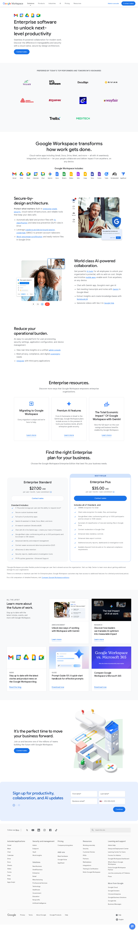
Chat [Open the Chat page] (9, 859)
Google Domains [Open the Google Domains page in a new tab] (113, 898)
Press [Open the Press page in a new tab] (110, 884)
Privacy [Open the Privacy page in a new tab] (22, 922)
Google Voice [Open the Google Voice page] (62, 867)
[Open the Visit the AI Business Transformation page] (99, 646)
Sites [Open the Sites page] (9, 883)
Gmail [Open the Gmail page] (9, 853)
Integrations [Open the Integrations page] (87, 873)
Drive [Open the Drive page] (9, 866)
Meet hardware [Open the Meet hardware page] (63, 864)
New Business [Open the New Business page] (37, 874)
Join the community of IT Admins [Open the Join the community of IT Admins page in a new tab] (119, 880)
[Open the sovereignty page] (55, 361)
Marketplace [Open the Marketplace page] (87, 869)
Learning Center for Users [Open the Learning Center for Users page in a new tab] (117, 859)
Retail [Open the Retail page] (34, 884)
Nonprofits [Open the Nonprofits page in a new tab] (36, 907)
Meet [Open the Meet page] (9, 856)
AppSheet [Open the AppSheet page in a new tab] (61, 870)
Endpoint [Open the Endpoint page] (36, 856)
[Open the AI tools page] (90, 278)
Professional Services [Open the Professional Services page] (40, 890)
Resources (77, 3)
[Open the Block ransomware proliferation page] (31, 244)
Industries (52, 3)
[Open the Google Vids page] (109, 310)
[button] (132, 926)
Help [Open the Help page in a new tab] (66, 922)
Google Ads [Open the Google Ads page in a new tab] (112, 908)
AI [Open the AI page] (60, 3)
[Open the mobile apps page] (91, 284)
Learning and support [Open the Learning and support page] (117, 849)
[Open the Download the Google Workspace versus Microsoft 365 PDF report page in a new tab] (100, 694)
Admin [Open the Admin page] (35, 853)
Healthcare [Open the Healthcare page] (36, 897)
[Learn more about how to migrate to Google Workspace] (31, 426)
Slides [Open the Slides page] (9, 876)
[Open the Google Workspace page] (13, 3)
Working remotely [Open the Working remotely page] (89, 853)
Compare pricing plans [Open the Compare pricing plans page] (65, 853)
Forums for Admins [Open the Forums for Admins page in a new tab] (114, 863)
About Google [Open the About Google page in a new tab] (41, 922)
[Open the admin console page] (55, 357)
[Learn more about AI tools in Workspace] (69, 426)
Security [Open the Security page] (85, 856)
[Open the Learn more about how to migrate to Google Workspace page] (31, 442)
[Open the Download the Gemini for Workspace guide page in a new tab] (58, 694)
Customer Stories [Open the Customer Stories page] (89, 859)
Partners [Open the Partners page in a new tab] (86, 866)
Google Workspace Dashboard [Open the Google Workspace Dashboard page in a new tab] (118, 866)
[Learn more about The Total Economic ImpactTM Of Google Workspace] (106, 426)
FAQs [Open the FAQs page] (84, 863)
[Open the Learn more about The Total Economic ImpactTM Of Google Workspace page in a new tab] (106, 442)
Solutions (30, 3)
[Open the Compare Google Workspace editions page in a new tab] (55, 585)
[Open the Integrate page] (21, 368)
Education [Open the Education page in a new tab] (36, 904)
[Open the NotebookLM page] (83, 306)
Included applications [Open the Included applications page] (16, 849)
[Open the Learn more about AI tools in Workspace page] (69, 442)
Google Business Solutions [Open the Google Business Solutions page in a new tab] (117, 905)
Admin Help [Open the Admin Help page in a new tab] (112, 853)
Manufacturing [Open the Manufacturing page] (38, 887)
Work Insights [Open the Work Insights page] (37, 863)
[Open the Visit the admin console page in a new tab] (113, 3)
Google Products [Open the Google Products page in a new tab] (55, 922)
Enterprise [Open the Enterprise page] (36, 880)
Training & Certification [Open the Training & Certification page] (90, 876)
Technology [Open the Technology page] (36, 894)
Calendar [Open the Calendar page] (10, 863)
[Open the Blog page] (17, 837)
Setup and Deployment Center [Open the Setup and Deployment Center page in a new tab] (118, 856)
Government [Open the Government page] (37, 900)
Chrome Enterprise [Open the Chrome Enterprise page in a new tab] (114, 901)
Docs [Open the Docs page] (9, 869)
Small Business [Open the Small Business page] (37, 877)
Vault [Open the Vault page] (34, 859)
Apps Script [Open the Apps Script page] (11, 889)
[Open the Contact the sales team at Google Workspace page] (128, 3)
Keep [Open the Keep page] (9, 886)
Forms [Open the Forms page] (9, 879)
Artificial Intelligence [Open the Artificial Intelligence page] (39, 910)
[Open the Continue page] (118, 816)
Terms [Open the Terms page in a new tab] (31, 922)
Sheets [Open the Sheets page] (9, 873)
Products (41, 3)
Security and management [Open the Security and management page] (43, 849)
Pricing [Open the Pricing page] (67, 3)
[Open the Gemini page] (116, 296)
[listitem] (14, 188)
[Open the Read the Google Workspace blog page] (15, 694)
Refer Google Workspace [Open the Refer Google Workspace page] (91, 879)
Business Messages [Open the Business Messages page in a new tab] (114, 911)
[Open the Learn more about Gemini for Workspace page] (56, 646)
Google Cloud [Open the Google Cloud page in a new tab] (113, 895)
